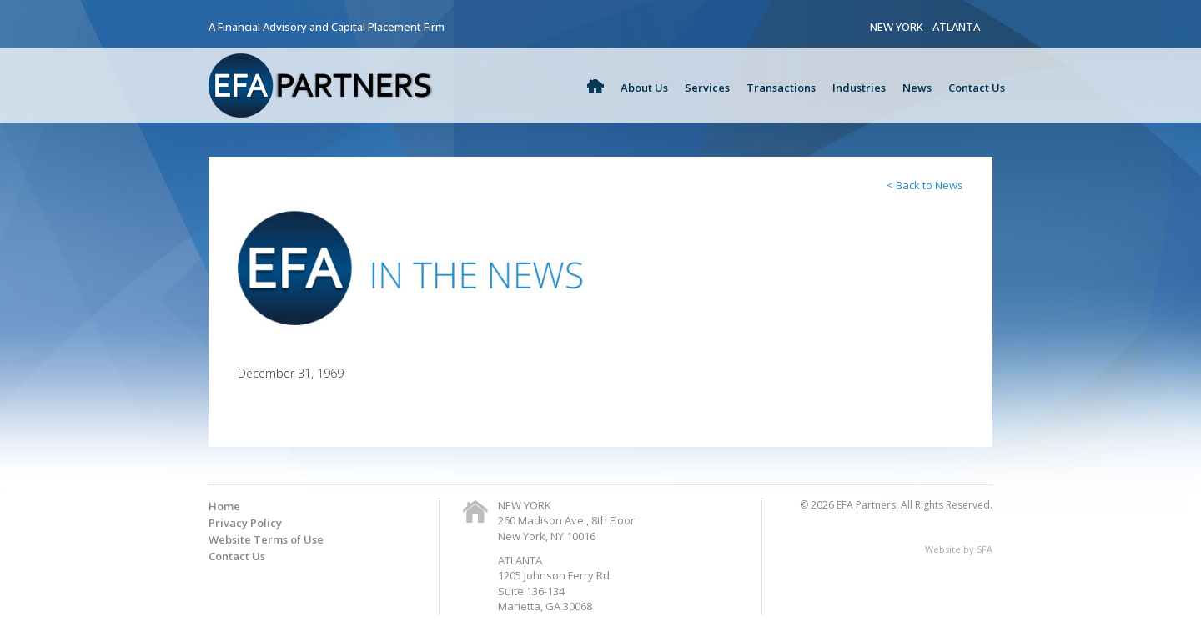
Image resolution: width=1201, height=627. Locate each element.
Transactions (781, 87)
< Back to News (925, 185)
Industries (859, 87)
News (917, 87)
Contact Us (976, 87)
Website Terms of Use (266, 539)
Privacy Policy (245, 522)
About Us (644, 87)
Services (707, 87)
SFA (984, 549)
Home (224, 506)
